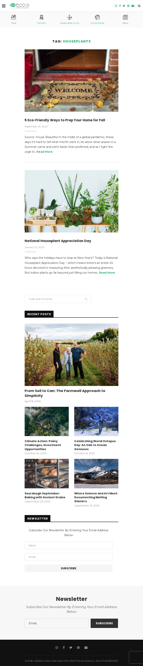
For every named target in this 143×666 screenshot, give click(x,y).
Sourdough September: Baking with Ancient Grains (45, 495)
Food (13, 19)
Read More (45, 152)
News (125, 19)
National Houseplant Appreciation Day (60, 241)
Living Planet (97, 19)
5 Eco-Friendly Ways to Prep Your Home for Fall (68, 120)
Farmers (41, 19)
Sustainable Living (69, 19)
